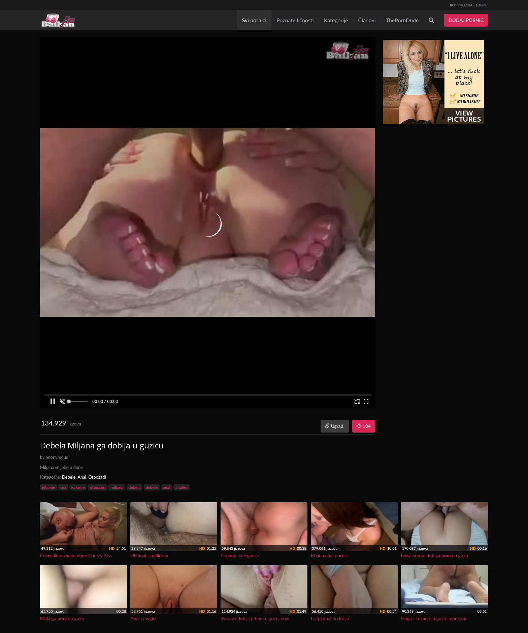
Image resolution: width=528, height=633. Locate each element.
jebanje (48, 487)
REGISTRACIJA (461, 5)
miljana (116, 487)
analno (181, 487)
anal (166, 487)
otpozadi (97, 487)
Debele (69, 477)
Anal (81, 477)
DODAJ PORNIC (466, 20)
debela (135, 487)
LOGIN (481, 5)
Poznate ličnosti (295, 20)
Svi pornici (254, 20)
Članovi (366, 20)
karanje (78, 487)
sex (63, 487)
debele (152, 487)
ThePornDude (402, 20)
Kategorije (336, 20)
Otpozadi (97, 477)
